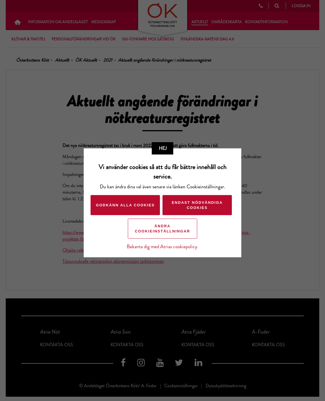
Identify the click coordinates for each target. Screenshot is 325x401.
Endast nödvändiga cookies (196, 205)
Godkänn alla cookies (124, 205)
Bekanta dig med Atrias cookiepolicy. (162, 246)
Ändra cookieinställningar (162, 228)
